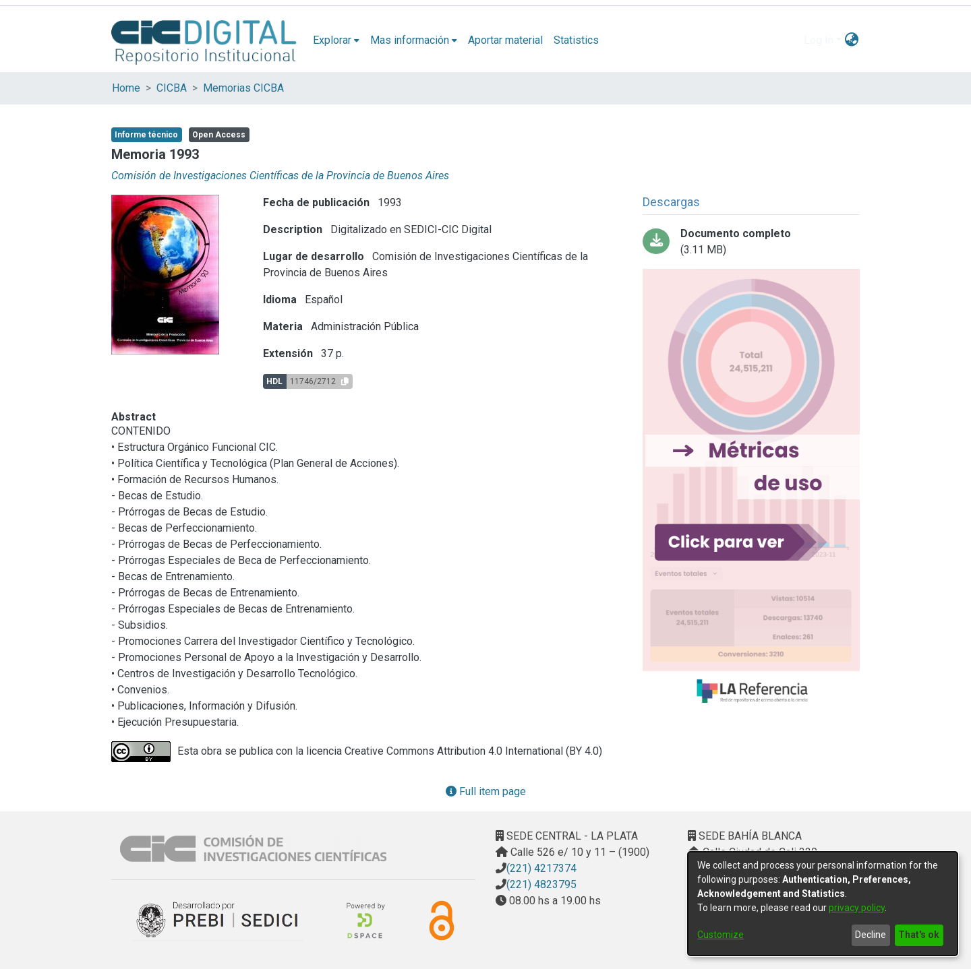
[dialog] (823, 904)
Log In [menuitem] (818, 40)
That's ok (918, 934)
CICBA (171, 88)
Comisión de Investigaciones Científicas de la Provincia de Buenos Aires (280, 175)
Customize (720, 934)
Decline (870, 934)
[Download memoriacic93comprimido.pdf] (751, 242)
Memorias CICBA (243, 88)
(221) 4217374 (541, 868)
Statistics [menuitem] (576, 40)
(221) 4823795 (541, 884)
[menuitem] (336, 40)
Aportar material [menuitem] (505, 40)
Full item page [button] (486, 791)
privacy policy (857, 907)
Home (126, 88)
